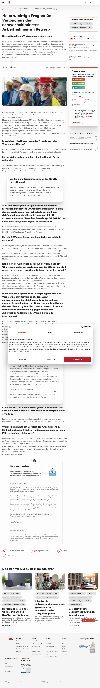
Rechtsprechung (9, 666)
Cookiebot (55, 681)
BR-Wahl (64, 649)
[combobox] (77, 96)
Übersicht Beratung (37, 649)
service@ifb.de (36, 646)
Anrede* (74, 94)
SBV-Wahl (64, 651)
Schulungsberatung (37, 651)
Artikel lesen (7, 625)
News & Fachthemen (10, 661)
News (11, 9)
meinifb (48, 649)
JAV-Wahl (64, 654)
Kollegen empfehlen (41, 551)
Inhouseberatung (36, 654)
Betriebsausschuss (75, 604)
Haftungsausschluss (16, 531)
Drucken (7, 556)
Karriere (18, 651)
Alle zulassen (77, 359)
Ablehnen (22, 359)
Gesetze (7, 668)
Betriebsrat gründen (67, 641)
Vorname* (74, 99)
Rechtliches (69, 681)
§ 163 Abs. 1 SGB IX (58, 149)
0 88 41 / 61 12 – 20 (37, 643)
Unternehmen (19, 641)
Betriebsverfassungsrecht (77, 593)
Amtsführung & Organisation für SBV (81, 27)
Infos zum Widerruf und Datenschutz (83, 117)
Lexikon (6, 663)
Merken (64, 551)
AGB (47, 682)
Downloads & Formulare (52, 651)
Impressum (62, 681)
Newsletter (48, 641)
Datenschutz (48, 681)
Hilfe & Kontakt (36, 641)
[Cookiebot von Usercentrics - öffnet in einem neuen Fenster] (83, 327)
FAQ (47, 654)
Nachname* (87, 99)
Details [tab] (50, 332)
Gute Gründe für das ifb (22, 649)
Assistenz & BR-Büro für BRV (12, 597)
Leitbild (18, 643)
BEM (63, 643)
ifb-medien (48, 643)
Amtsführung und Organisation (23, 9)
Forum (6, 674)
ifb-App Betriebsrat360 (52, 656)
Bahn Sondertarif (50, 646)
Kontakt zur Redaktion (13, 551)
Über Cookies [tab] (78, 332)
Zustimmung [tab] (21, 332)
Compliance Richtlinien (22, 646)
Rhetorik (64, 646)
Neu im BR (91, 593)
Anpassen (50, 359)
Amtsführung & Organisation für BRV (81, 24)
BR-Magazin (8, 671)
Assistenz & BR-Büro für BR (11, 593)
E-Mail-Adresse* (76, 104)
